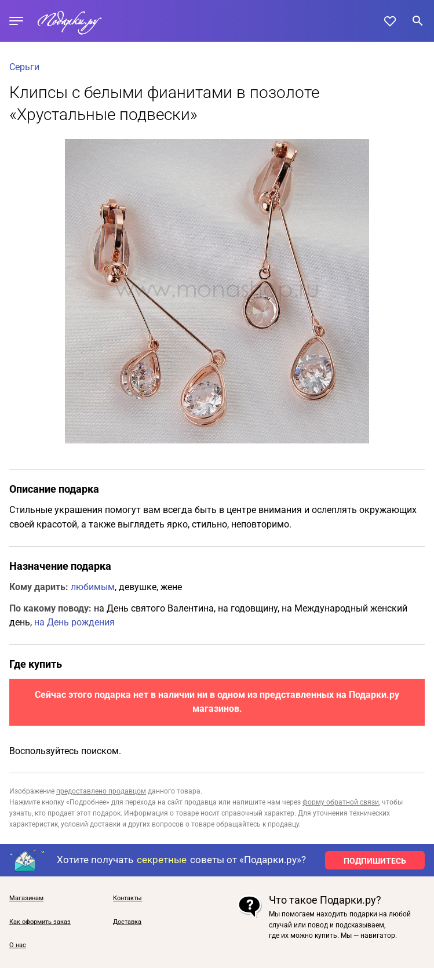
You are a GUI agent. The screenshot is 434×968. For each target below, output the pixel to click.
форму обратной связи (340, 802)
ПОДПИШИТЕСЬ (375, 860)
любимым (93, 586)
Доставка (127, 922)
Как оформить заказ (40, 922)
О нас (17, 945)
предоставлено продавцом (101, 791)
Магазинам (26, 898)
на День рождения (74, 622)
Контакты (127, 898)
